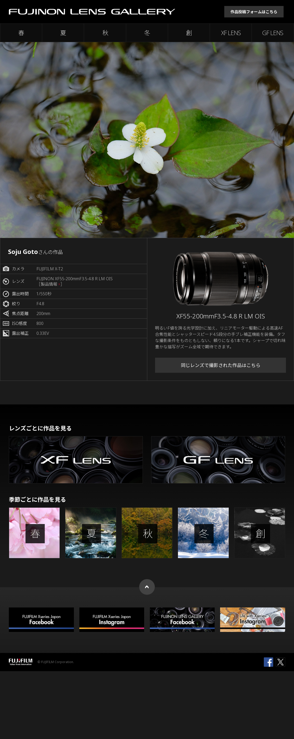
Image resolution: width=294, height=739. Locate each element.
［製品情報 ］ (50, 284)
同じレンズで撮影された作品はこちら (220, 365)
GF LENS (272, 33)
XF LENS (231, 33)
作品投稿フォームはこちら (254, 11)
